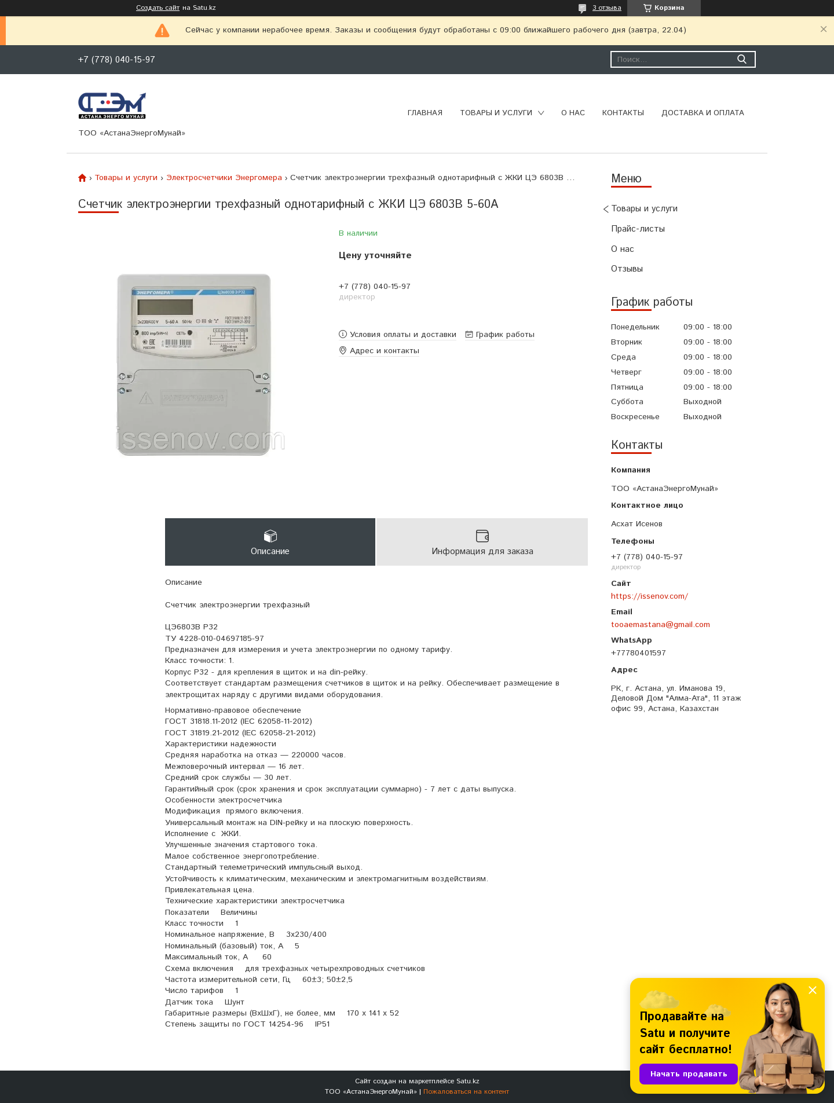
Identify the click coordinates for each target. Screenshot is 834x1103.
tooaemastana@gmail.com (660, 625)
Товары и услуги (496, 113)
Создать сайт (158, 8)
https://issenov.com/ (649, 596)
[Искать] (742, 59)
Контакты (623, 113)
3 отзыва (606, 8)
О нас (573, 113)
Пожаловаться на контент (466, 1092)
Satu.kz (468, 1081)
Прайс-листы (638, 229)
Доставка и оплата (702, 113)
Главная (425, 113)
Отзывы (627, 269)
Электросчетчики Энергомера (224, 178)
